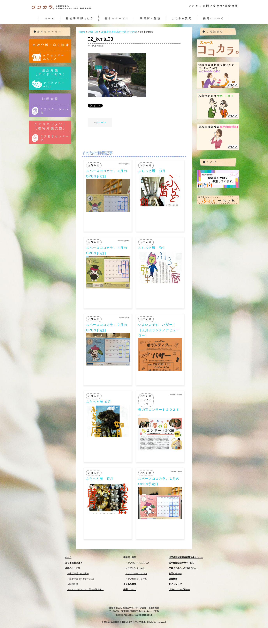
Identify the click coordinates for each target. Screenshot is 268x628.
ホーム (68, 557)
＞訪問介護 (72, 584)
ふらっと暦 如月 (98, 401)
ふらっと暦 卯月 (152, 171)
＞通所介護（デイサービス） (81, 579)
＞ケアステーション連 (136, 573)
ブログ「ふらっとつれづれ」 (183, 568)
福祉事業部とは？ (73, 563)
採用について (129, 589)
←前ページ (100, 122)
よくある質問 (129, 584)
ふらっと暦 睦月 (99, 478)
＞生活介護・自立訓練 (78, 573)
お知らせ (93, 165)
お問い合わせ (175, 573)
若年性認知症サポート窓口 (182, 563)
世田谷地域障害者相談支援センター (186, 557)
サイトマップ (175, 584)
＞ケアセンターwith (135, 568)
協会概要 (173, 579)
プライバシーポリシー (179, 589)
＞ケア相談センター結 (136, 579)
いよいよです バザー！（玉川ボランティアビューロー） (158, 330)
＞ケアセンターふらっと (137, 563)
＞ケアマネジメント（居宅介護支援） (85, 589)
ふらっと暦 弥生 (152, 247)
